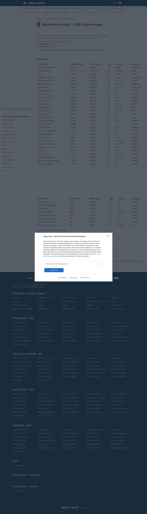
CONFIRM (54, 270)
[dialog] (73, 257)
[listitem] (73, 264)
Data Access (73, 277)
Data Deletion (62, 277)
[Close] (108, 236)
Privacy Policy (84, 277)
